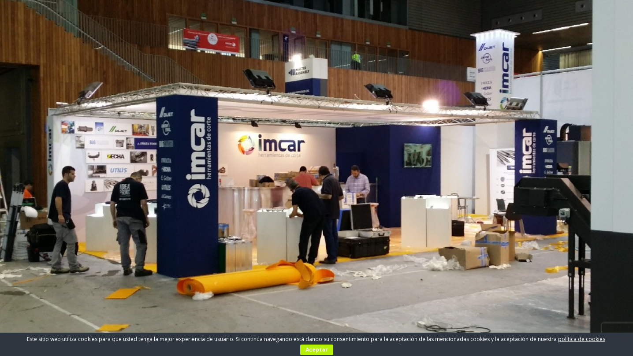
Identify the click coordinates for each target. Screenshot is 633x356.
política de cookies (581, 339)
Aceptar (316, 349)
